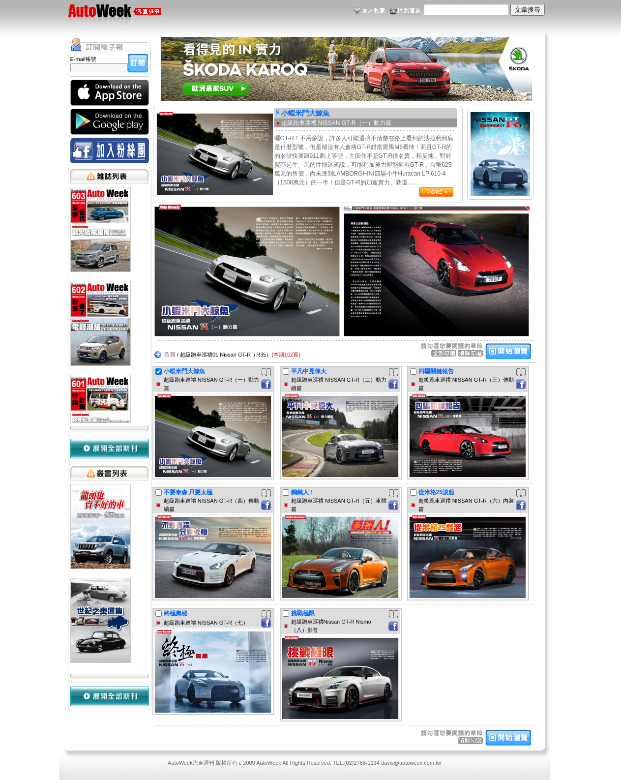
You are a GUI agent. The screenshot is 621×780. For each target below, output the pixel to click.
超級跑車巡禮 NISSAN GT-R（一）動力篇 (336, 123)
